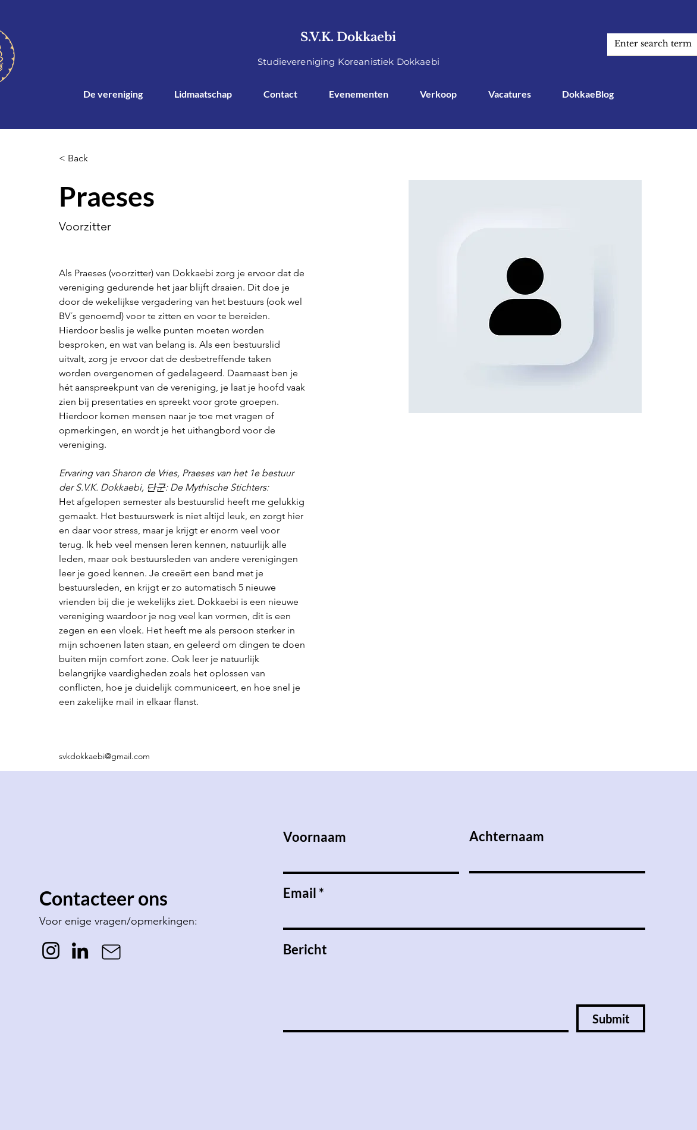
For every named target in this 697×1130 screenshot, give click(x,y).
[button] (82, 158)
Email (299, 893)
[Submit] (610, 1018)
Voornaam (314, 837)
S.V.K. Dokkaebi (348, 37)
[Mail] (111, 952)
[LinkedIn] (80, 950)
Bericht (305, 949)
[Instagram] (50, 950)
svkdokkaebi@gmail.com (104, 756)
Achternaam (506, 836)
